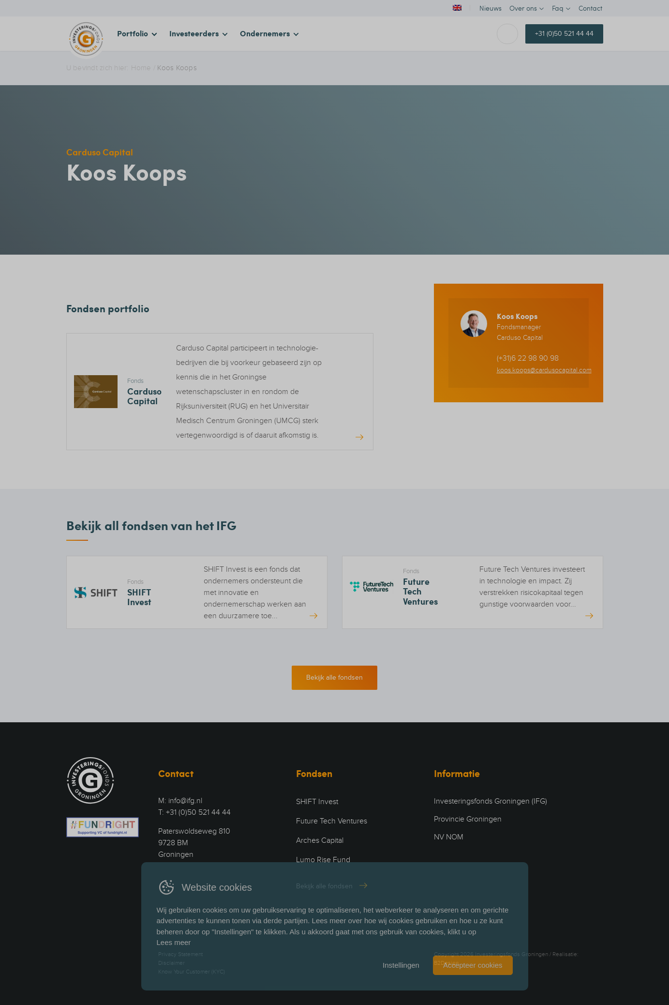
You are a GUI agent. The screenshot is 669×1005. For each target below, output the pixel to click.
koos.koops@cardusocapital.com (544, 370)
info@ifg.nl (185, 801)
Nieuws (490, 8)
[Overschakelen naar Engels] (456, 8)
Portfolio (132, 33)
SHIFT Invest (317, 802)
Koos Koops (517, 315)
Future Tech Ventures (331, 821)
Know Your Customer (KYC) (191, 971)
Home (141, 67)
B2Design (446, 962)
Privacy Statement (180, 954)
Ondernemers (265, 33)
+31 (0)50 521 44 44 (564, 34)
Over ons (523, 8)
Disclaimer (171, 962)
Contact (590, 8)
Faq (558, 8)
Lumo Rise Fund (323, 860)
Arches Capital (319, 840)
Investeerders (194, 33)
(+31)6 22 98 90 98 (528, 358)
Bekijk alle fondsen (334, 677)
